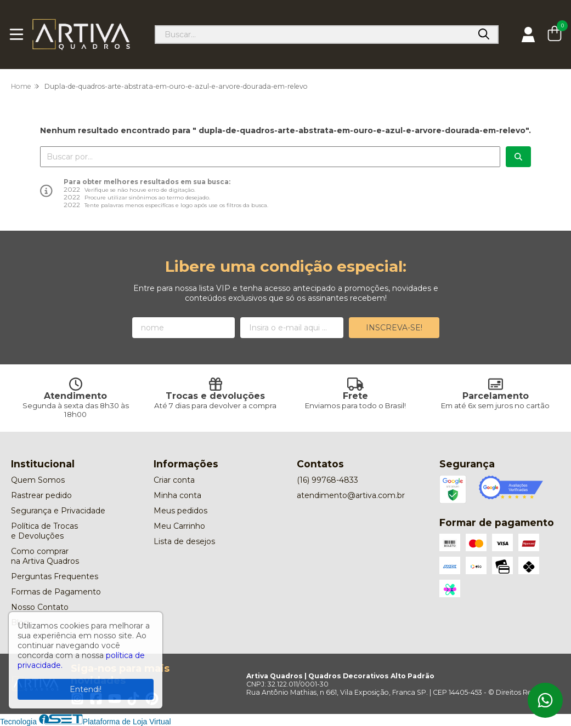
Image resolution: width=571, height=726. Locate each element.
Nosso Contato (40, 607)
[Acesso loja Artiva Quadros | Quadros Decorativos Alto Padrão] (528, 34)
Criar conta (174, 480)
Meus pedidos (180, 511)
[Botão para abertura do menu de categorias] (16, 34)
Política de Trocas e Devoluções (44, 531)
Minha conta (177, 495)
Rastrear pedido (41, 495)
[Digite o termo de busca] (313, 34)
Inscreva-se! (394, 328)
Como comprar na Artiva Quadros (45, 556)
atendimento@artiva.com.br (351, 495)
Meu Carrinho (179, 526)
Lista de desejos (184, 541)
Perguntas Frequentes (54, 576)
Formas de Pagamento (56, 592)
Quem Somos (38, 480)
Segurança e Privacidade (58, 511)
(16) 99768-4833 (327, 480)
